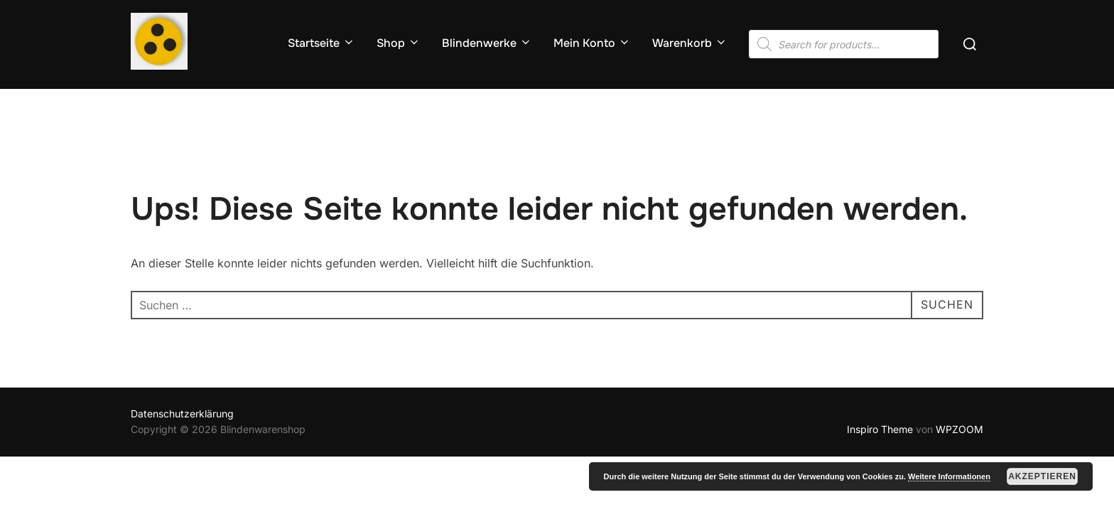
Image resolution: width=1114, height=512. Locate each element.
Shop (399, 43)
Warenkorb (690, 43)
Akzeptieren (1042, 476)
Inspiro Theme (880, 429)
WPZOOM (959, 429)
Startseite (321, 43)
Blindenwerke (487, 43)
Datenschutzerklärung (182, 413)
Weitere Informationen (949, 476)
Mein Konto (592, 43)
